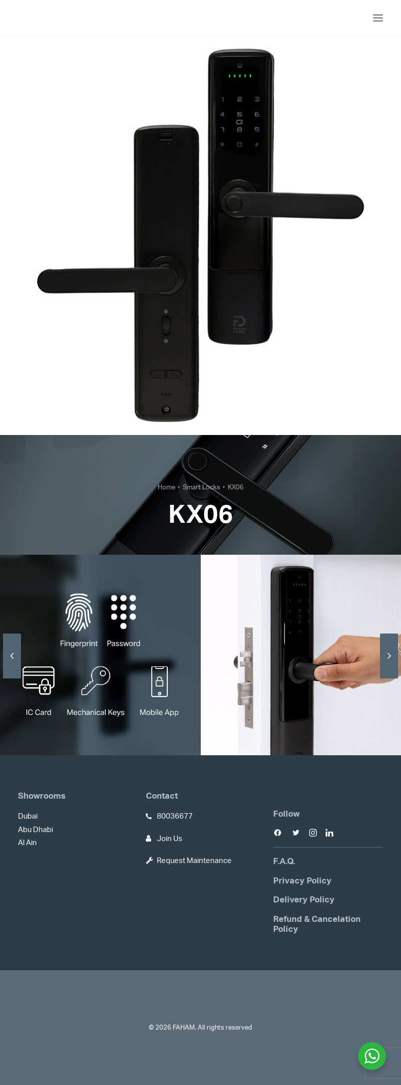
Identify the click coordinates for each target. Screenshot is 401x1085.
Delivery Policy (304, 899)
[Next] (389, 678)
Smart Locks (201, 487)
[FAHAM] (51, 17)
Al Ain (27, 843)
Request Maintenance (194, 861)
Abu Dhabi (35, 830)
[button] (378, 17)
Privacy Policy (302, 880)
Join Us (169, 839)
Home (166, 487)
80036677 (175, 816)
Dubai (27, 816)
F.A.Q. (284, 861)
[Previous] (12, 678)
